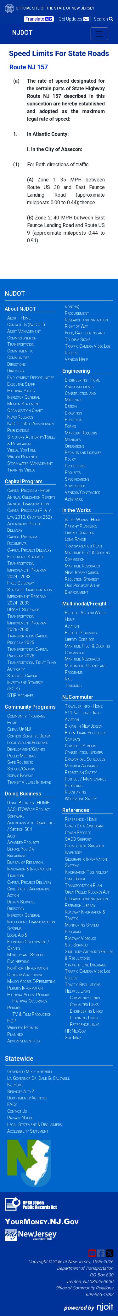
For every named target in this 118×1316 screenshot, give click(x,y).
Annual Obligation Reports (31, 497)
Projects (73, 472)
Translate (38, 19)
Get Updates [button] (74, 19)
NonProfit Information (27, 968)
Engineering (76, 371)
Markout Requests (81, 432)
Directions (16, 364)
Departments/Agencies (27, 1097)
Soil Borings (76, 944)
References (75, 810)
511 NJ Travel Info (82, 712)
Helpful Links (77, 991)
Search (103, 19)
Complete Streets (80, 745)
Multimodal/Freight (84, 604)
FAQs (12, 1104)
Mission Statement (23, 403)
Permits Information (25, 987)
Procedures (75, 465)
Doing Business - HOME (28, 802)
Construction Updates (84, 752)
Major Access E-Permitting (31, 981)
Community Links (85, 997)
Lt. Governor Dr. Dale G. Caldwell (38, 1078)
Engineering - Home (82, 380)
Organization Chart (25, 410)
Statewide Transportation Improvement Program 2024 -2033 (29, 596)
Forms (70, 426)
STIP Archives (20, 695)
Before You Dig (21, 848)
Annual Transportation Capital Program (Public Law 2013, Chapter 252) (29, 510)
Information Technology (86, 872)
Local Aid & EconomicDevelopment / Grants (28, 942)
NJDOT (22, 32)
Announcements (79, 386)
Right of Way (76, 326)
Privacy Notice (20, 1117)
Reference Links (84, 1024)
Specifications (77, 479)
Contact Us (17, 1111)
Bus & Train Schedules (85, 732)
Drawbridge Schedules (85, 759)
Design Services (21, 901)
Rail (68, 678)
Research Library (80, 905)
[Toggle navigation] (99, 34)
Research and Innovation (86, 319)
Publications (18, 430)
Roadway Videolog (80, 938)
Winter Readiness (22, 456)
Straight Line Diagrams (85, 964)
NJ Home (15, 1084)
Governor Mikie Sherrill (30, 1071)
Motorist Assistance (82, 765)
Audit (12, 835)
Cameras (72, 739)
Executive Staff (21, 384)
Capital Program (23, 481)
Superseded (75, 485)
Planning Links (84, 1017)
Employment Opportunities (30, 377)
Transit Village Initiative (29, 782)
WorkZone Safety (81, 798)
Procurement (77, 313)
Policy (70, 459)
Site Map (73, 1037)
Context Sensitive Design (29, 735)
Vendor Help (76, 359)
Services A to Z (20, 1091)
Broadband (16, 855)
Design (71, 406)
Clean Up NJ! (19, 729)
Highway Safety (21, 390)
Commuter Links (84, 1004)
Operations (74, 446)
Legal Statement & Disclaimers (34, 1124)
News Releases (20, 417)
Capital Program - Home (28, 490)
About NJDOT (20, 309)
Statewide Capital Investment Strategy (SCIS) (25, 682)
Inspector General (23, 397)
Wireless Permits (22, 1027)
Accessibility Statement (27, 1131)
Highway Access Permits (28, 994)
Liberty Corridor (79, 532)
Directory (16, 370)
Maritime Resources (82, 565)
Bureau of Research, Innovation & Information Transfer (29, 869)
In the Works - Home (83, 519)
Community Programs (30, 707)
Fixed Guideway (20, 582)
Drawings (73, 412)
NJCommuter (77, 697)
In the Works (76, 510)
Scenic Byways (20, 775)
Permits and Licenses (83, 452)
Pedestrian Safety (81, 772)
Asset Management (24, 331)
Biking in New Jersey (83, 726)
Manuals (73, 439)
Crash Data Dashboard (84, 825)
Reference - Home (81, 819)
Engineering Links (86, 1011)
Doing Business (23, 794)
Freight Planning (81, 526)
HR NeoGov (75, 1031)
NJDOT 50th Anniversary (31, 423)
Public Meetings (21, 755)
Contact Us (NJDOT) (26, 324)
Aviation (72, 626)
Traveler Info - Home (84, 706)
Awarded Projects (23, 842)
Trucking (73, 685)
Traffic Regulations (82, 984)
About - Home (19, 317)
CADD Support (78, 839)
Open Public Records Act (87, 892)
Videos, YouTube (21, 449)
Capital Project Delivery (29, 550)
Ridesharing (75, 791)
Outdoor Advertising (25, 974)
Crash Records (78, 832)
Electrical (74, 419)
